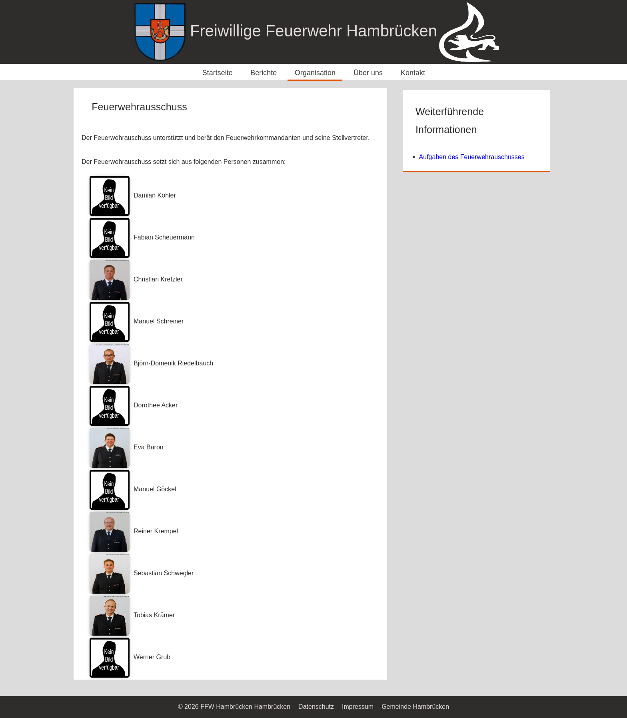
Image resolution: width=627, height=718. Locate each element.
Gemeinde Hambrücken (415, 706)
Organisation (315, 73)
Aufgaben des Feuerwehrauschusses (472, 157)
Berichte (263, 73)
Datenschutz (316, 706)
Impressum (357, 706)
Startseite (217, 73)
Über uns (368, 73)
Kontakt (413, 73)
